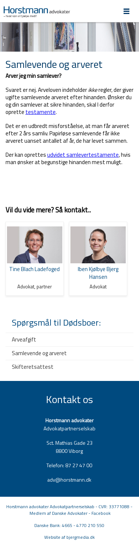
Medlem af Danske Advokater (58, 513)
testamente (40, 112)
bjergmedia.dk (80, 537)
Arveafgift (24, 339)
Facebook (101, 513)
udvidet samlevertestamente (83, 154)
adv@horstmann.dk (69, 479)
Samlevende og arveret (39, 353)
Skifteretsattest (32, 367)
